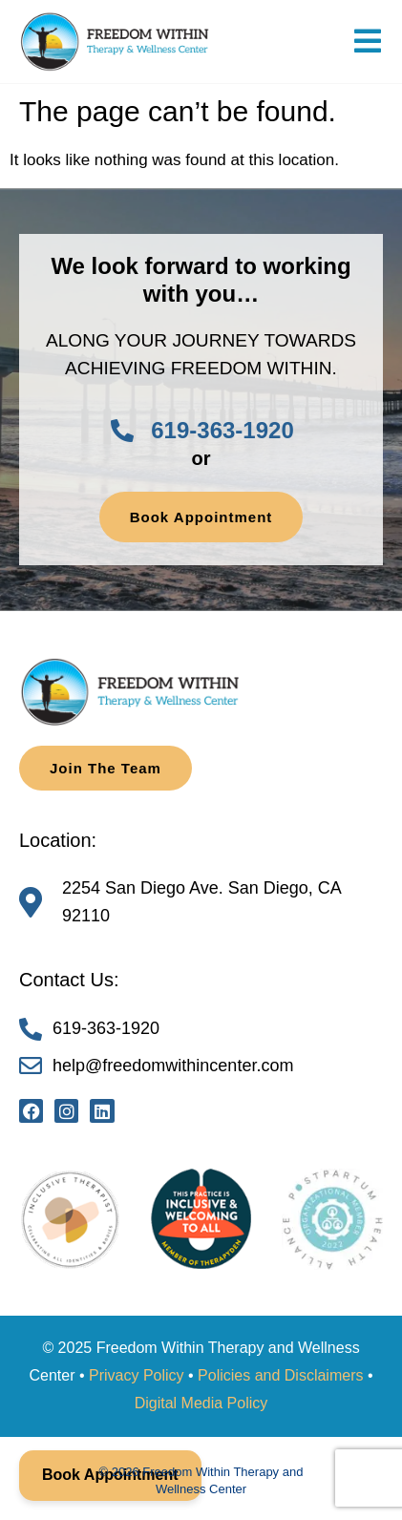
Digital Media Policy (201, 1403)
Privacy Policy (136, 1375)
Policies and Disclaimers (280, 1375)
